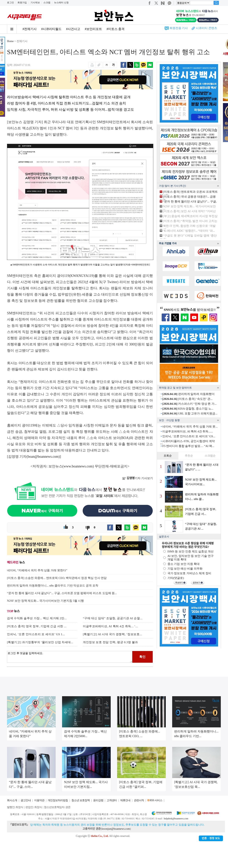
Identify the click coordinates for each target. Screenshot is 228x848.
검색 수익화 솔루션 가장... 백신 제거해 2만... (37, 618)
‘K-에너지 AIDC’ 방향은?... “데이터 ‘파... (189, 230)
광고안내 (26, 800)
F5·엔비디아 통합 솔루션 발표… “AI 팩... (188, 446)
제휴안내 (125, 800)
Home (10, 41)
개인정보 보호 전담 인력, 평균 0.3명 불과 (110, 642)
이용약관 (39, 800)
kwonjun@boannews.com (116, 828)
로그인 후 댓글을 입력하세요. (69, 657)
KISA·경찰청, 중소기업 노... (187, 408)
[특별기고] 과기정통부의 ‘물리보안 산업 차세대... (40, 642)
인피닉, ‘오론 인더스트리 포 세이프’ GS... (188, 436)
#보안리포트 (93, 29)
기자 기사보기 (137, 478)
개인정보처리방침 (58, 800)
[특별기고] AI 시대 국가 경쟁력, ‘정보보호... (112, 634)
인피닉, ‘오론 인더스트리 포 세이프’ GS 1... (36, 634)
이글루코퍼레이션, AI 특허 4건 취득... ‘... (110, 626)
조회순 (168, 455)
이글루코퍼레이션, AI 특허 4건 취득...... (187, 431)
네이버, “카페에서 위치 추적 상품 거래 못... (189, 426)
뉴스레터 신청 (61, 2)
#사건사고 (73, 29)
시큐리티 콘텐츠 (206, 28)
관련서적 (139, 800)
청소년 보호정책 (80, 800)
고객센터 (112, 800)
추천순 (189, 455)
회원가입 (22, 2)
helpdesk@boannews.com (176, 818)
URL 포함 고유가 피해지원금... (189, 413)
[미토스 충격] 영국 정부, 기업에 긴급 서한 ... (37, 626)
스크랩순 (210, 455)
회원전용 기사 (179, 28)
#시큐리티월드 (51, 29)
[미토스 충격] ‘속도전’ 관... (187, 398)
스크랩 (46, 2)
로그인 (10, 2)
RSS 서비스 (156, 800)
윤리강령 (98, 800)
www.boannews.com (78, 466)
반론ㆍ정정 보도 (211, 838)
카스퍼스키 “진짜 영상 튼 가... (189, 403)
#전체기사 (30, 29)
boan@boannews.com (43, 456)
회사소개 (12, 800)
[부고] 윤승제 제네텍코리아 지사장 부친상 (190, 216)
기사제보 (35, 2)
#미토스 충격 (116, 29)
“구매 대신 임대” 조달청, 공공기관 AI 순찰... (112, 618)
